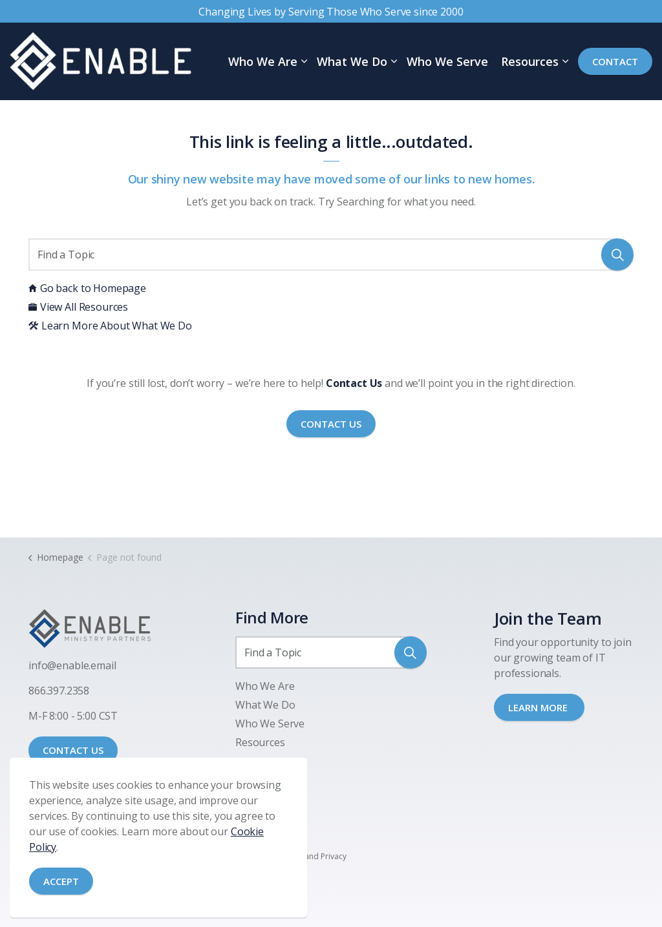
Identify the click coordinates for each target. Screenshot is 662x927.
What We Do (352, 61)
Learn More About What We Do (110, 325)
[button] (617, 254)
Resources (530, 61)
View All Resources (78, 307)
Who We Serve (447, 61)
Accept (61, 881)
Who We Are (262, 61)
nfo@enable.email (73, 665)
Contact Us (331, 424)
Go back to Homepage (87, 288)
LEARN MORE (539, 707)
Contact (615, 61)
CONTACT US (73, 750)
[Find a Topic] (331, 254)
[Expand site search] (7, 116)
